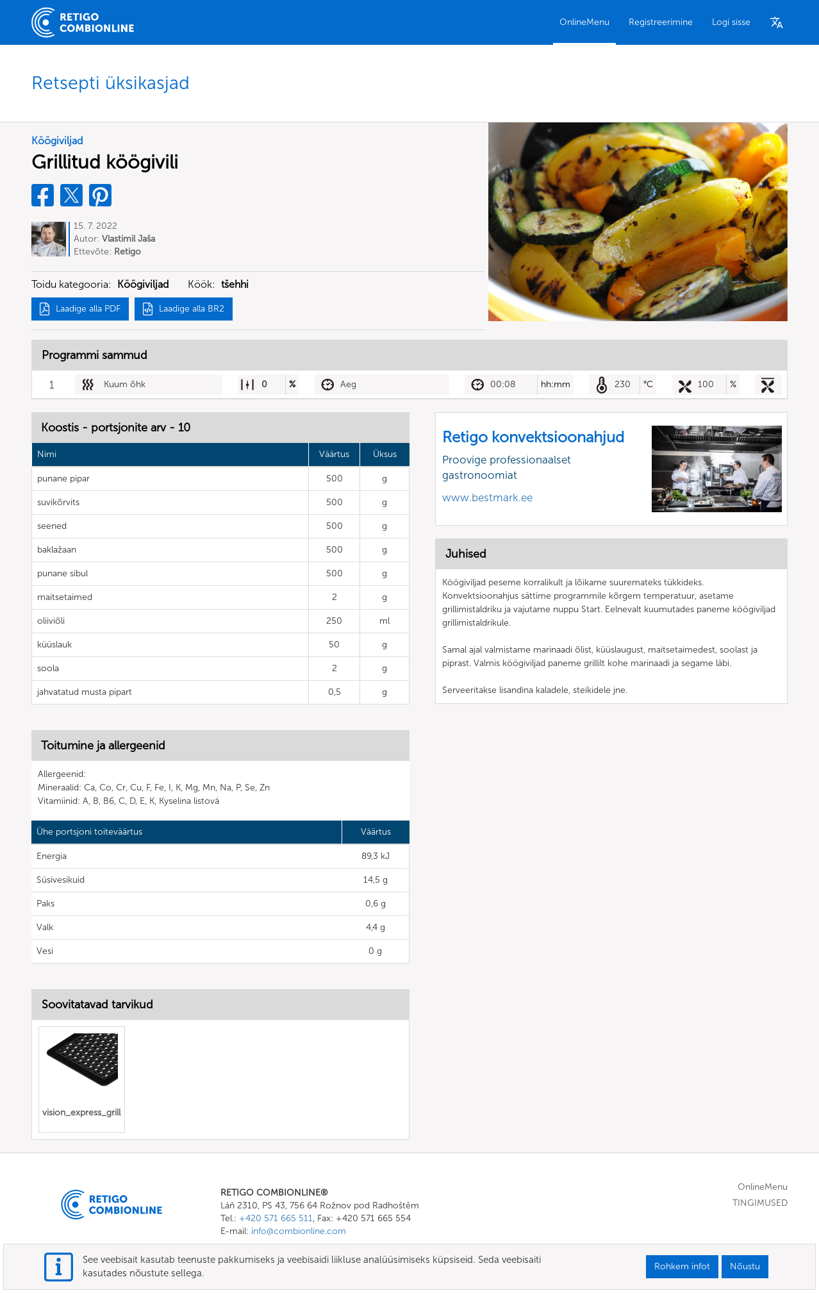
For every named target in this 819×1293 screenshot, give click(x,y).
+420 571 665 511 (276, 1219)
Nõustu (745, 1266)
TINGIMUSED (760, 1203)
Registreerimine (661, 22)
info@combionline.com (298, 1231)
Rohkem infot (682, 1266)
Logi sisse (731, 22)
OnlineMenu (584, 22)
